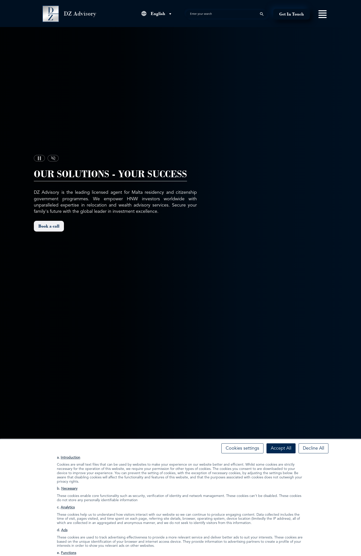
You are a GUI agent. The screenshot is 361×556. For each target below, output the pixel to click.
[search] (226, 14)
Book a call (48, 226)
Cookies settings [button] (242, 448)
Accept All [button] (281, 448)
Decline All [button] (313, 448)
